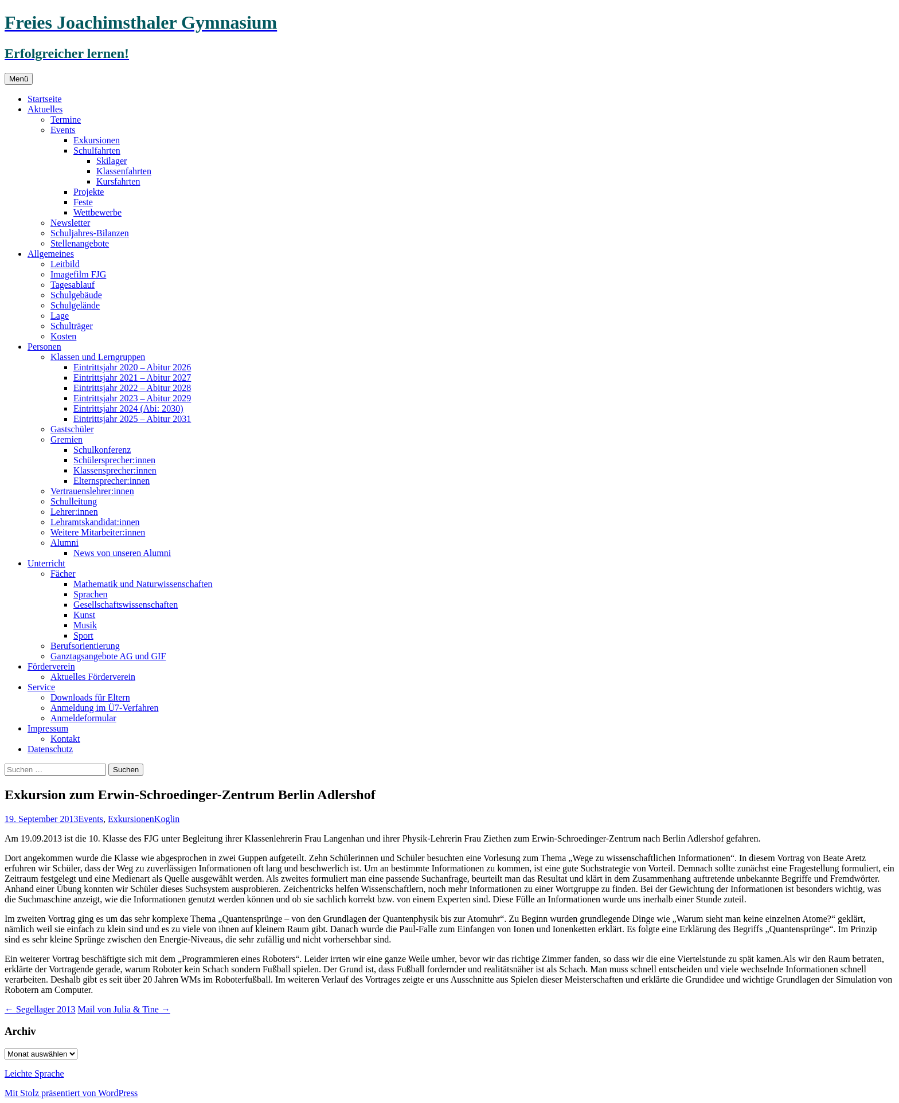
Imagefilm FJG (78, 274)
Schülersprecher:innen (114, 460)
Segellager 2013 (40, 1009)
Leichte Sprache (34, 1073)
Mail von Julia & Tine (124, 1009)
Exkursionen (96, 140)
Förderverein (51, 666)
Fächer (63, 573)
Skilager (111, 161)
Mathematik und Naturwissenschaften (143, 584)
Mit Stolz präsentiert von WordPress (71, 1093)
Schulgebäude (76, 295)
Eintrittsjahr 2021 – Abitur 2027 (132, 377)
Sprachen (90, 594)
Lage (59, 315)
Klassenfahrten (123, 171)
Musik (85, 625)
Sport (83, 635)
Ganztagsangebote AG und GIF (108, 656)
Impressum (48, 728)
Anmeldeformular (83, 718)
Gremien (66, 439)
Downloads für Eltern (90, 697)
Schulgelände (75, 305)
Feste (83, 202)
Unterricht (46, 563)
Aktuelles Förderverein (92, 677)
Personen (44, 346)
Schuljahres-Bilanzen (89, 233)
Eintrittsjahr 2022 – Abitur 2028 (132, 388)
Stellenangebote (79, 243)
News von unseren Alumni (122, 553)
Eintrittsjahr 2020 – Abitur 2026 (132, 367)
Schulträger (71, 326)
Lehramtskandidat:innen (95, 522)
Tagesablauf (72, 285)
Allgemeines (51, 254)
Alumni (64, 542)
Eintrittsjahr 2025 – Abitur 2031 (132, 419)
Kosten (63, 336)
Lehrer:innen (74, 512)
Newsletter (70, 223)
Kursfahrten (118, 181)
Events (63, 130)
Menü (18, 79)
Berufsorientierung (85, 646)
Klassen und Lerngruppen (97, 357)
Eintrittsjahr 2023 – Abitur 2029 (132, 398)
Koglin (166, 819)
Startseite (45, 99)
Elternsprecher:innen (111, 481)
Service (41, 687)
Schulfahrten (96, 150)
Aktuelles (45, 109)
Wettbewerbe (97, 212)
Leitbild (65, 264)
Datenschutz (50, 749)
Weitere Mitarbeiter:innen (97, 532)
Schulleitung (73, 501)
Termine (65, 119)
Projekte (88, 192)
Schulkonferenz (102, 450)
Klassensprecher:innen (115, 470)
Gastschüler (72, 429)
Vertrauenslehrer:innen (92, 491)
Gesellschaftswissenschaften (125, 604)
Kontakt (65, 739)
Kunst (84, 615)
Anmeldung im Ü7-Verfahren (104, 708)
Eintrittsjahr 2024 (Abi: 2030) (128, 408)
